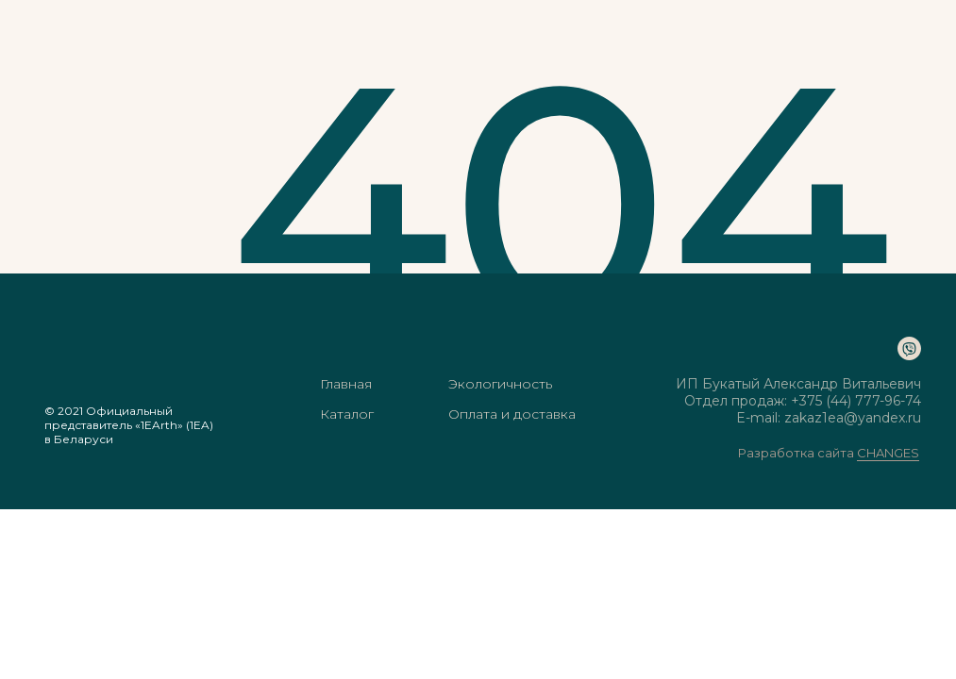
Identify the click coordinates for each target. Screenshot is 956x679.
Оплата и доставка (512, 414)
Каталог (347, 414)
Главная (346, 383)
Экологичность (500, 383)
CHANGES (888, 452)
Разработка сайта (797, 452)
